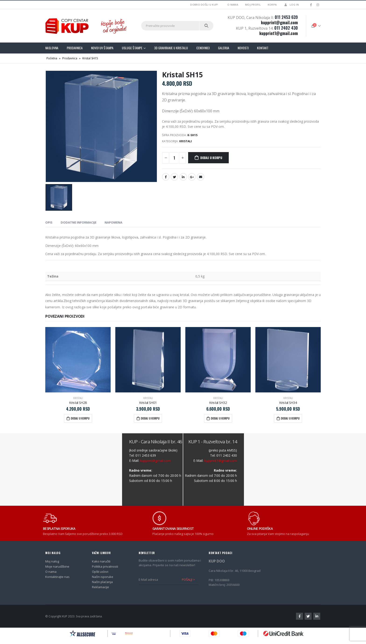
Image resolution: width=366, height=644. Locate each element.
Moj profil (253, 4)
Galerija (223, 47)
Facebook (165, 177)
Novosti (243, 47)
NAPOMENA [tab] (113, 222)
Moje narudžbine (57, 566)
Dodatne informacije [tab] (78, 222)
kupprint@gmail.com (279, 22)
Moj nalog (52, 561)
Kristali (185, 141)
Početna (51, 58)
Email (200, 177)
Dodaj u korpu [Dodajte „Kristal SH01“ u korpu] (150, 418)
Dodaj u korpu (211, 157)
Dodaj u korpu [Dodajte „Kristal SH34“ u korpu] (290, 418)
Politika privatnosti (105, 566)
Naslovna (51, 47)
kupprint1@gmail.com (278, 33)
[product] (78, 359)
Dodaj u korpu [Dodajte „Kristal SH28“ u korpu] (80, 418)
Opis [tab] (49, 222)
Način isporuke (102, 577)
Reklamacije (100, 587)
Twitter (174, 177)
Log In (291, 4)
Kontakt (262, 47)
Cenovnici (203, 47)
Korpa (272, 4)
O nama (232, 4)
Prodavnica (75, 47)
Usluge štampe (132, 47)
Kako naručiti (101, 561)
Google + (192, 177)
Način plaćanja (102, 582)
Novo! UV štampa (102, 47)
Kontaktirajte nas (57, 577)
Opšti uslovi (100, 571)
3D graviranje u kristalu (171, 47)
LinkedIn (183, 177)
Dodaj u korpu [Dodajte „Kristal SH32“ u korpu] (220, 418)
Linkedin (316, 616)
